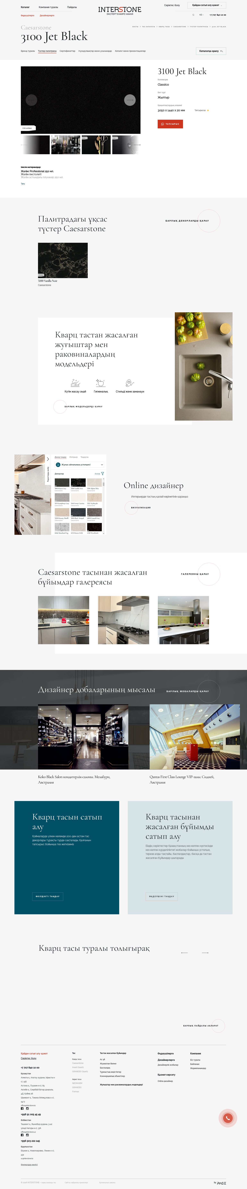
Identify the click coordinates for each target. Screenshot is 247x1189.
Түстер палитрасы (199, 26)
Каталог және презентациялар (153, 50)
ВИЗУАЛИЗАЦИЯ (143, 508)
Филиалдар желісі (29, 1167)
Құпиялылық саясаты (119, 1185)
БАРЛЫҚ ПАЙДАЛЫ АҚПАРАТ (192, 1023)
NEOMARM (77, 1086)
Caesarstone (180, 26)
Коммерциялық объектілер (111, 1074)
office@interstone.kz (30, 1104)
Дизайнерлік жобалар (168, 1062)
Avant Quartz (78, 1065)
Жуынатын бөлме (107, 1061)
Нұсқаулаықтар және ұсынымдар (111, 50)
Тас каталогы (148, 26)
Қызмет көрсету (166, 1072)
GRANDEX (76, 1090)
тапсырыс (172, 124)
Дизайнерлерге (47, 15)
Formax (75, 1094)
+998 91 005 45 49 (33, 1113)
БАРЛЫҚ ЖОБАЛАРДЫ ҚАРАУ (187, 691)
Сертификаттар (77, 50)
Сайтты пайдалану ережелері (82, 1185)
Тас (74, 1051)
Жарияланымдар (198, 1065)
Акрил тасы (77, 1082)
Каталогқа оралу (211, 51)
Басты (135, 26)
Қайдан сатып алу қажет (34, 1051)
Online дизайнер (165, 1078)
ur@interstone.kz (28, 1160)
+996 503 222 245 (32, 1142)
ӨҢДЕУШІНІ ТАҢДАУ (169, 888)
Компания (195, 1051)
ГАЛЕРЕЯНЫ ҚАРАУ (195, 574)
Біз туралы (195, 1057)
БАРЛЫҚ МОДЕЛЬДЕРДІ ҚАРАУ (87, 406)
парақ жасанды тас (50, 1185)
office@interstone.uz (30, 1132)
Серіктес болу (172, 5)
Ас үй (101, 1057)
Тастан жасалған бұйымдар (114, 1051)
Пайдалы (72, 7)
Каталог (25, 7)
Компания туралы (48, 7)
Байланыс (195, 1061)
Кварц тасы (164, 26)
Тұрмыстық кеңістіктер (109, 1070)
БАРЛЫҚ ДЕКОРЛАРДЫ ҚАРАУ (187, 221)
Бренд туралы (29, 50)
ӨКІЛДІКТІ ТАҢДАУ (54, 888)
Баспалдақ (104, 1065)
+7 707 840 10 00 (218, 15)
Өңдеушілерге (27, 15)
